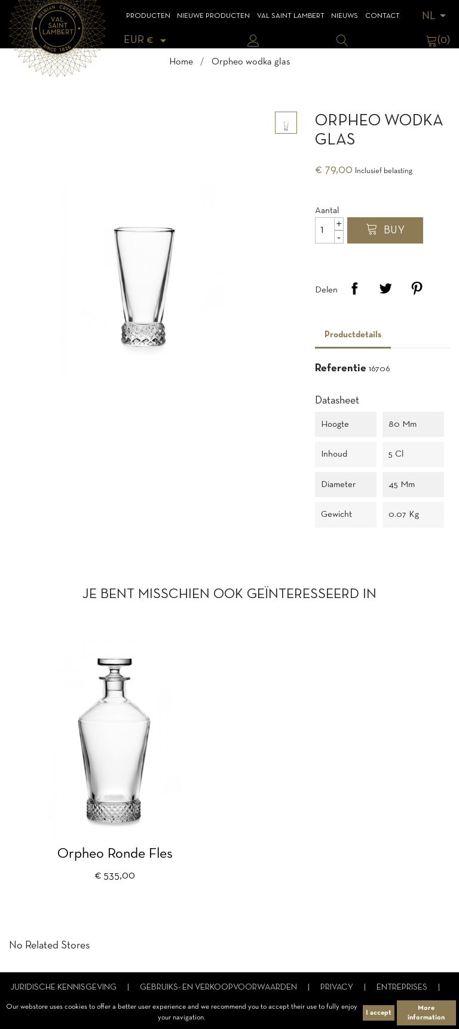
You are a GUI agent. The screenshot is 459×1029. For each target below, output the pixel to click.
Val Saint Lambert (291, 16)
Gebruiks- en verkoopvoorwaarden (219, 987)
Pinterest (417, 288)
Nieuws (344, 16)
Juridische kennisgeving (64, 987)
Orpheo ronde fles (115, 854)
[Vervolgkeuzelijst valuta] (147, 40)
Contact (382, 16)
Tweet (385, 288)
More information (426, 1013)
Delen (354, 288)
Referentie (340, 368)
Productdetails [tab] (353, 335)
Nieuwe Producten (213, 16)
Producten (148, 16)
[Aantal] (329, 230)
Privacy (337, 987)
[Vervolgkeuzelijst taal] (436, 16)
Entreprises (403, 987)
